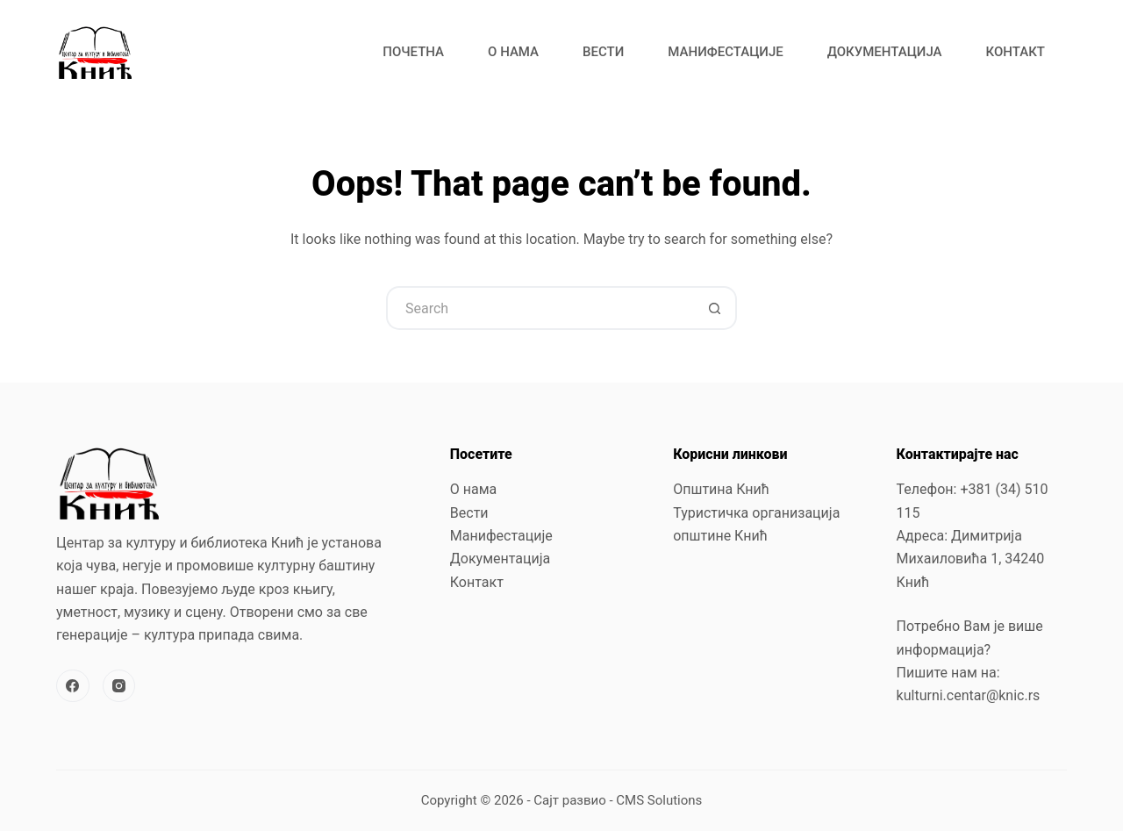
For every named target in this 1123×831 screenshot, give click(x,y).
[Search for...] (539, 308)
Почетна (413, 52)
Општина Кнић (721, 489)
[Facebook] (72, 686)
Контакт (1015, 52)
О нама (513, 52)
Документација (884, 52)
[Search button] (715, 308)
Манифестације (725, 52)
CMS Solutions (659, 800)
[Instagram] (119, 686)
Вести (603, 52)
